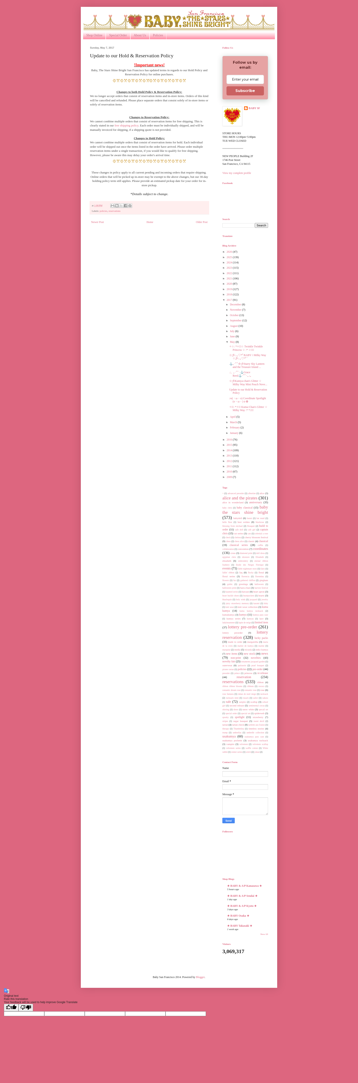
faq (240, 572)
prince (237, 673)
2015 (230, 444)
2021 (230, 278)
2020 (230, 283)
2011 (230, 466)
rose (262, 690)
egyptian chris (229, 557)
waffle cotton (252, 748)
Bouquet (251, 526)
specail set (263, 709)
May (233, 342)
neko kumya (262, 649)
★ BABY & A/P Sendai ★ (242, 895)
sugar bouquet (240, 721)
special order (231, 713)
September (236, 320)
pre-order (258, 669)
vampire (230, 744)
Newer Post (97, 222)
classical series (239, 545)
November (236, 309)
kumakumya (228, 614)
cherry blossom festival (256, 537)
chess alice (239, 541)
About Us (140, 35)
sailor (255, 698)
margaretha (252, 641)
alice (262, 493)
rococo (261, 686)
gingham (263, 580)
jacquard (253, 599)
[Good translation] (11, 1007)
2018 (230, 294)
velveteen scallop (260, 744)
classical (263, 541)
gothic (230, 584)
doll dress (260, 553)
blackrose (260, 522)
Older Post (202, 222)
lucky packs (261, 638)
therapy (225, 728)
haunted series (232, 591)
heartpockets (248, 595)
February (235, 427)
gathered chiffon (247, 580)
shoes (235, 709)
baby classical (245, 507)
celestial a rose (261, 533)
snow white (248, 709)
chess (228, 541)
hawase (245, 591)
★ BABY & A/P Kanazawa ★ (244, 885)
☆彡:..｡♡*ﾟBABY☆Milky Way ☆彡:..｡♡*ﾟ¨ (247, 357)
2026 (230, 251)
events (226, 568)
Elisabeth (259, 557)
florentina (259, 576)
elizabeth (226, 560)
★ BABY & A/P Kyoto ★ (242, 905)
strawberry (258, 717)
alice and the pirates (239, 498)
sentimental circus (257, 705)
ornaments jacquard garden (253, 661)
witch (248, 752)
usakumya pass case (254, 736)
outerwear (227, 665)
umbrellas (237, 732)
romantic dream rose (231, 690)
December (236, 304)
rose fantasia (228, 694)
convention (243, 549)
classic (251, 541)
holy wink (240, 599)
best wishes (244, 522)
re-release (262, 673)
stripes (225, 721)
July (232, 331)
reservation (244, 677)
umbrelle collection (255, 732)
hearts (261, 595)
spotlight (240, 717)
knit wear (230, 607)
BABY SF (254, 108)
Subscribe (245, 91)
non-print (236, 657)
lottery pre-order (242, 626)
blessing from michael (232, 526)
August (234, 326)
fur (234, 580)
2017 (230, 300)
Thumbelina (239, 728)
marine (261, 646)
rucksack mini (232, 698)
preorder (226, 673)
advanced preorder (236, 493)
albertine (252, 493)
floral (261, 572)
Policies (158, 35)
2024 (230, 262)
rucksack (264, 694)
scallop (254, 701)
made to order (235, 641)
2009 (230, 477)
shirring (225, 709)
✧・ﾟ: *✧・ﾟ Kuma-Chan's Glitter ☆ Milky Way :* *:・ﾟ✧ (248, 408)
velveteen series (233, 748)
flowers (225, 580)
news (264, 653)
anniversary (255, 502)
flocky (251, 572)
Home (150, 222)
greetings (243, 584)
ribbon (260, 682)
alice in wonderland (232, 502)
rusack (246, 698)
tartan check (238, 724)
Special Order (118, 35)
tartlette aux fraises (256, 725)
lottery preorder (232, 632)
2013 (230, 455)
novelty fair (228, 661)
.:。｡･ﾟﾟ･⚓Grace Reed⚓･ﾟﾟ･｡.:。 (241, 374)
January (234, 433)
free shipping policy (127, 125)
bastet (249, 518)
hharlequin (227, 599)
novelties (256, 657)
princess (248, 673)
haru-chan (245, 587)
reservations (114, 211)
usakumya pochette (232, 740)
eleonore (246, 557)
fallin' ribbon (228, 572)
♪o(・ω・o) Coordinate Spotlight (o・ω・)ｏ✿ (247, 400)
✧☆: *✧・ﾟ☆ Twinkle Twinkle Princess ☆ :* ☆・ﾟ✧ (246, 348)
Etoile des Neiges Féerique (249, 565)
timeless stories (256, 728)
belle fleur (227, 522)
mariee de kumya (245, 646)
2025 (230, 257)
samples (242, 702)
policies (103, 211)
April (233, 416)
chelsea (237, 537)
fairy (263, 568)
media (237, 649)
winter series (236, 752)
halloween (259, 584)
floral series (228, 576)
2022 (230, 273)
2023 (230, 267)
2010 (230, 471)
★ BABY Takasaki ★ (239, 925)
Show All (264, 934)
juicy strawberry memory (237, 603)
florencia (245, 576)
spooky (225, 717)
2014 (230, 450)
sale (228, 701)
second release (236, 705)
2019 (230, 289)
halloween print (229, 588)
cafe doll (239, 529)
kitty (266, 603)
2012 (230, 461)
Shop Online (94, 35)
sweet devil (258, 721)
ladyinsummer (228, 622)
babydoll (237, 518)
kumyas (250, 618)
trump (225, 732)
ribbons (250, 686)
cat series (238, 533)
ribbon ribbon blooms (232, 686)
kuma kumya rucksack (251, 611)
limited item (261, 622)
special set (245, 713)
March (234, 422)
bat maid (261, 518)
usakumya (229, 736)
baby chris (227, 507)
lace (261, 618)
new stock (249, 653)
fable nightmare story (247, 568)
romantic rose (251, 690)
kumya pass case (260, 615)
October (235, 315)
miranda (248, 649)
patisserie (242, 665)
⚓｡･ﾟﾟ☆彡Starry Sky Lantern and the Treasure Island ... (246, 365)
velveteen (244, 744)
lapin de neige (245, 622)
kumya (243, 614)
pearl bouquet (257, 665)
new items (231, 653)
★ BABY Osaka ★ (238, 915)
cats (249, 533)
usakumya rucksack (258, 740)
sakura (265, 698)
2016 (230, 439)
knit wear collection (248, 607)
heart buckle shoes (230, 595)
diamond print (246, 553)
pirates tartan (228, 669)
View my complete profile (236, 173)
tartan (225, 724)
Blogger (200, 977)
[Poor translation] (25, 1007)
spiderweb (259, 713)
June (233, 336)
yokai (256, 752)
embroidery (243, 561)
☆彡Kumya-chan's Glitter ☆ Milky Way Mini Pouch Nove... (248, 382)
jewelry (264, 599)
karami (256, 603)
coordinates (260, 549)
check (228, 537)
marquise (226, 649)
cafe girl (251, 529)
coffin (260, 545)
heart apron (258, 591)
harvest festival (261, 588)
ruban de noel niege (247, 694)
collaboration (228, 549)
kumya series (233, 618)
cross (232, 553)
